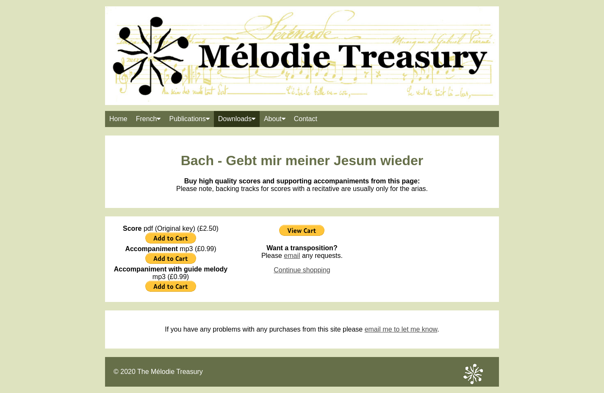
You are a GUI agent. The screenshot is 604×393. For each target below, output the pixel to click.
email (292, 255)
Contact (305, 118)
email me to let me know (401, 329)
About (274, 118)
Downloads (236, 118)
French (148, 118)
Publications (189, 118)
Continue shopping (302, 270)
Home (118, 118)
